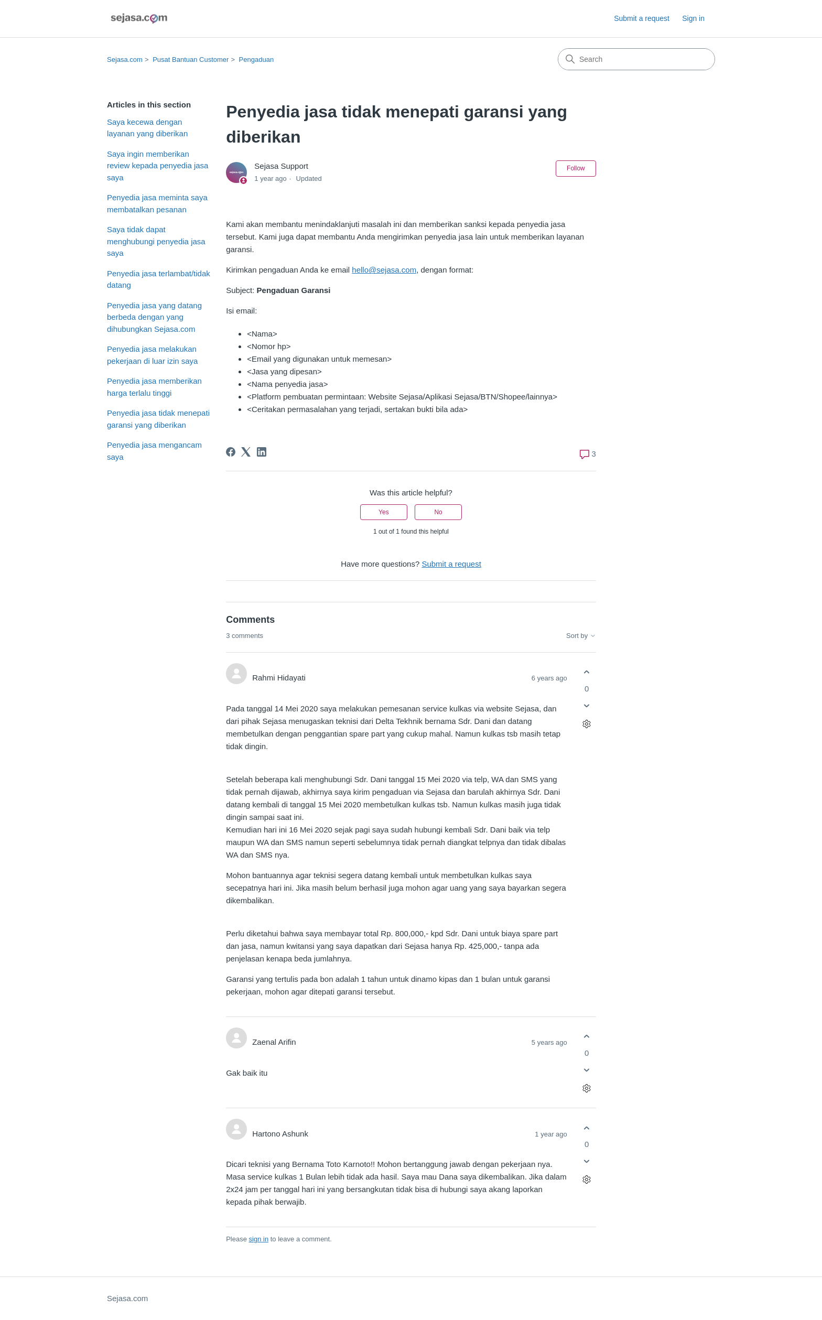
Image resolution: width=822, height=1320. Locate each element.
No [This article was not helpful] (438, 512)
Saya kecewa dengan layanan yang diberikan (147, 127)
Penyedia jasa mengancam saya (154, 450)
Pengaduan (256, 59)
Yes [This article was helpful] (383, 512)
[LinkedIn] (261, 452)
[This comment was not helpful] (587, 705)
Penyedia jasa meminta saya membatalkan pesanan (157, 203)
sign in (259, 1239)
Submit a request (641, 18)
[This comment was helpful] (587, 672)
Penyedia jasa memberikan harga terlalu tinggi (154, 386)
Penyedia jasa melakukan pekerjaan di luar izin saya (152, 354)
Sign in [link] (693, 18)
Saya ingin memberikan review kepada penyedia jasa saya (157, 165)
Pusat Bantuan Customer (191, 59)
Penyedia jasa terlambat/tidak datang (158, 279)
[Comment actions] (587, 724)
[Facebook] (230, 452)
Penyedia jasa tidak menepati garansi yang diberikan (158, 418)
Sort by (581, 636)
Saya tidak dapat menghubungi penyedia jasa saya (156, 241)
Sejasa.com (125, 59)
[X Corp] (246, 452)
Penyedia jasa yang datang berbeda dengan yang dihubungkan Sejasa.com (154, 317)
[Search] (636, 59)
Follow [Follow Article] (576, 168)
